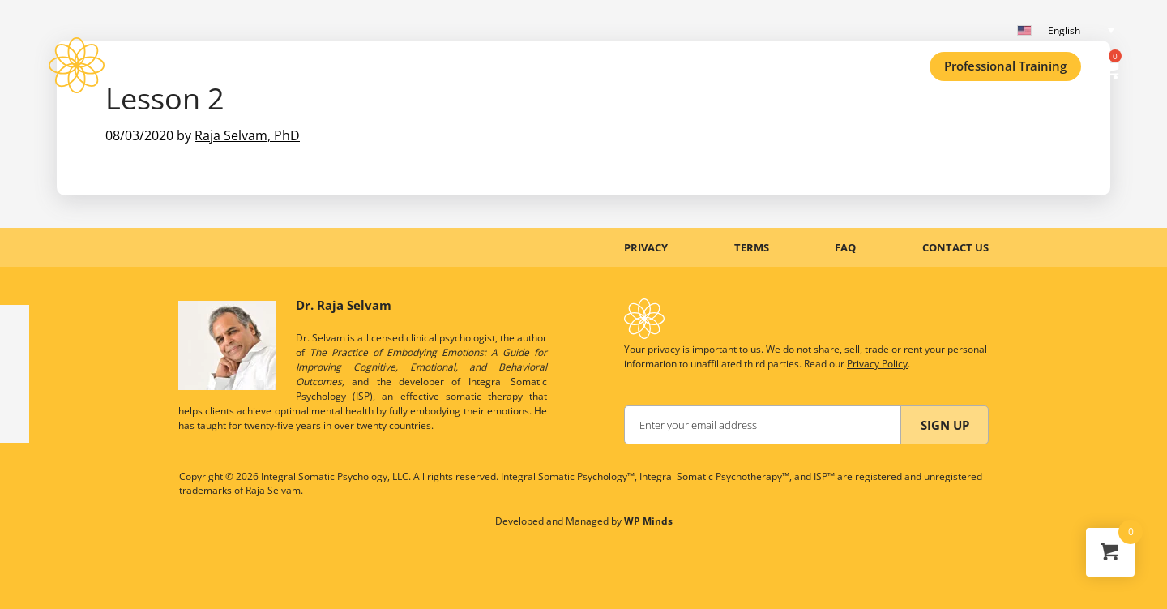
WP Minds (648, 521)
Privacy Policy (877, 364)
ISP (130, 65)
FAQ (845, 247)
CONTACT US (955, 247)
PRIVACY (646, 247)
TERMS (751, 247)
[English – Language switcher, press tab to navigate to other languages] (1069, 30)
